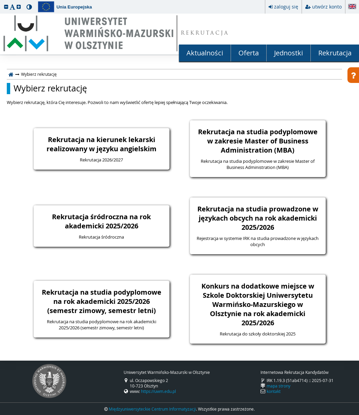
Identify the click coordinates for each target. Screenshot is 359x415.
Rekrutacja (335, 52)
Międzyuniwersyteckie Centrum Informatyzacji (152, 409)
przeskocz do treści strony (1, 1)
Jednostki (288, 52)
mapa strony (278, 385)
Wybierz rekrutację (50, 88)
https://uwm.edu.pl (158, 391)
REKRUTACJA (205, 33)
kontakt (274, 391)
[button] (6, 6)
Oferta (248, 52)
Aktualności (204, 52)
